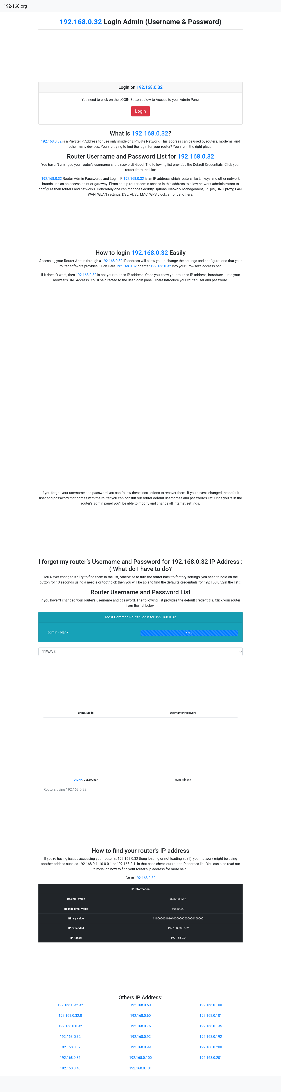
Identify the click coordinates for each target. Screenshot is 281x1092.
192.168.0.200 (211, 1047)
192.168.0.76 (140, 1026)
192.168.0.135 (211, 1026)
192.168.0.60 (140, 1015)
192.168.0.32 (80, 22)
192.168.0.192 (211, 1037)
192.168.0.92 (140, 1037)
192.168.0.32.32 (70, 1005)
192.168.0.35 (70, 1058)
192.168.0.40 (70, 1068)
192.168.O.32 (70, 1037)
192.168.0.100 (140, 1058)
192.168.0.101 (140, 1068)
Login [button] (140, 111)
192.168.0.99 (140, 1047)
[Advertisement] (140, 56)
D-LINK (78, 779)
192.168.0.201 (211, 1058)
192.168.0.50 (140, 1005)
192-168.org (15, 6)
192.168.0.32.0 (70, 1015)
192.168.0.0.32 (70, 1026)
